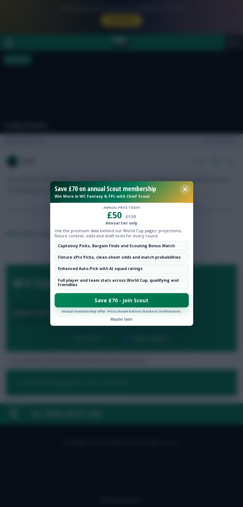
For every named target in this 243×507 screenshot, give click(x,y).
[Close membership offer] (185, 189)
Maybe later (121, 319)
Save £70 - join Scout (121, 300)
